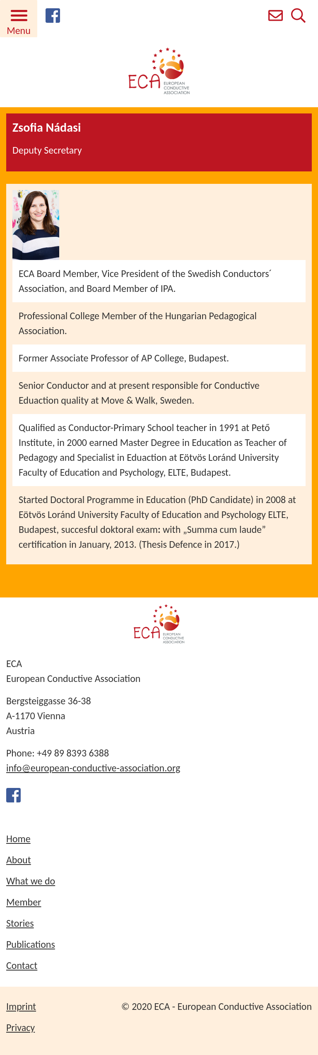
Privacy (20, 1027)
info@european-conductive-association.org (93, 768)
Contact (21, 965)
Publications (30, 944)
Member (23, 902)
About (18, 860)
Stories (20, 923)
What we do (30, 881)
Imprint (21, 1006)
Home (18, 839)
